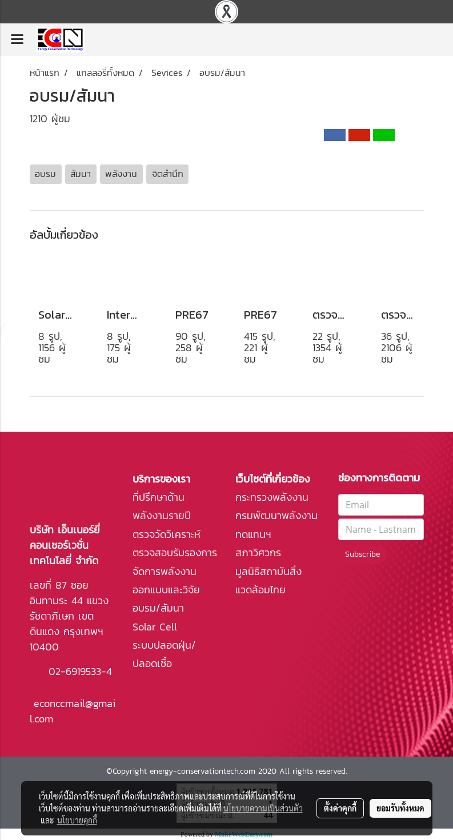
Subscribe (362, 554)
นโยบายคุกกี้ (77, 820)
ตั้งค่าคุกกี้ (340, 808)
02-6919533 (75, 671)
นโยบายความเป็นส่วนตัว (263, 808)
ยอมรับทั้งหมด (400, 808)
